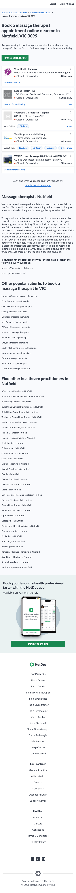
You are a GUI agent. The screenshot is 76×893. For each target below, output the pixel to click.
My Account (38, 741)
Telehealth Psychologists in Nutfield (18, 428)
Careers (38, 823)
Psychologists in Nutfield (13, 542)
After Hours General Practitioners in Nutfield (23, 397)
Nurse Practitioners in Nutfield (16, 510)
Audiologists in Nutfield (12, 443)
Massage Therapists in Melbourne (17, 268)
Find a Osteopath (38, 723)
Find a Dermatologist (38, 729)
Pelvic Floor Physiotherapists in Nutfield (20, 526)
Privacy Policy (38, 842)
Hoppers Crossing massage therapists (19, 296)
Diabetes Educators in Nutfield (16, 485)
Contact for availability (38, 104)
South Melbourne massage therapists (19, 348)
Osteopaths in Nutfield (12, 521)
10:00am (23, 148)
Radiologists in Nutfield (12, 547)
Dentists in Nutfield (11, 474)
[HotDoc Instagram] (43, 859)
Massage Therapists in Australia (14, 12)
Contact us (38, 830)
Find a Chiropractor (38, 705)
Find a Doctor (38, 680)
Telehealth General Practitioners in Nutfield (22, 417)
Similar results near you (38, 185)
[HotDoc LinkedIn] (38, 859)
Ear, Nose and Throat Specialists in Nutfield (22, 495)
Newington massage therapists (16, 353)
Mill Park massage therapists (15, 322)
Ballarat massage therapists (14, 358)
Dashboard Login (38, 795)
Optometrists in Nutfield (13, 516)
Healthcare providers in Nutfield (17, 567)
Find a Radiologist (38, 735)
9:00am (23, 126)
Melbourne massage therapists (16, 369)
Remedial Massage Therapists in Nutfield (21, 552)
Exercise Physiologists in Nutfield (17, 500)
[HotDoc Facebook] (32, 859)
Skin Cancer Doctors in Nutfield (17, 557)
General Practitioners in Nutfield (17, 505)
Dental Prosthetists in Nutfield (16, 469)
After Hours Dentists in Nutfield (17, 391)
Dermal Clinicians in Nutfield (15, 479)
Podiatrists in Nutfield (12, 536)
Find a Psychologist (38, 711)
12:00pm (36, 148)
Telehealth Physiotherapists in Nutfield (19, 422)
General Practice (38, 770)
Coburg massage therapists (14, 312)
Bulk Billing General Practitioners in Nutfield (22, 407)
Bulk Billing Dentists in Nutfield (16, 402)
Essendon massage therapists (15, 317)
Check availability (38, 83)
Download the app (38, 644)
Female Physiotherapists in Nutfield (18, 438)
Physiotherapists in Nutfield (14, 531)
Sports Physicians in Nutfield (15, 562)
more (69, 126)
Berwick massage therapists (14, 364)
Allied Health (38, 776)
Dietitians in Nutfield (11, 490)
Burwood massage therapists (15, 332)
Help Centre (38, 747)
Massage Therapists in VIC (40, 12)
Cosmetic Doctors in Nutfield (15, 454)
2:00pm (50, 148)
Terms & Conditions (38, 836)
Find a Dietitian (38, 717)
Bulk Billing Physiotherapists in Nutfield (20, 412)
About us (38, 817)
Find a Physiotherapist (38, 692)
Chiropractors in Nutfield (13, 448)
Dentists (38, 782)
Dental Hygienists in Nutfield (15, 464)
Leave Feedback (38, 753)
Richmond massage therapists (16, 338)
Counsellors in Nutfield (12, 459)
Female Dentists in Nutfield (14, 433)
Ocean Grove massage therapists (17, 307)
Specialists (38, 788)
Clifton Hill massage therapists (16, 327)
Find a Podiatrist (38, 699)
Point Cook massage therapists (16, 301)
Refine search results (15, 58)
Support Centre (38, 801)
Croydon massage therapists (15, 343)
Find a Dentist (38, 686)
